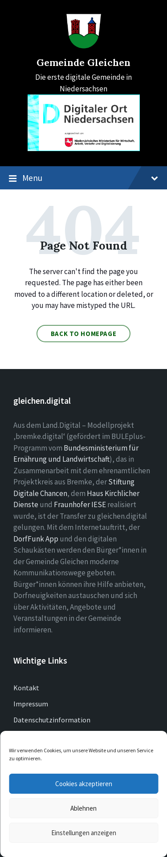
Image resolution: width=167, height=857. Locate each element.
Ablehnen (83, 808)
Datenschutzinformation (51, 719)
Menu (83, 178)
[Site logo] (84, 46)
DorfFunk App (35, 539)
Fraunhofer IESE (80, 504)
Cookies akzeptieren (83, 783)
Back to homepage (84, 333)
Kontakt (26, 687)
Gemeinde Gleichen (83, 63)
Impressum (30, 703)
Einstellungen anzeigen (83, 832)
